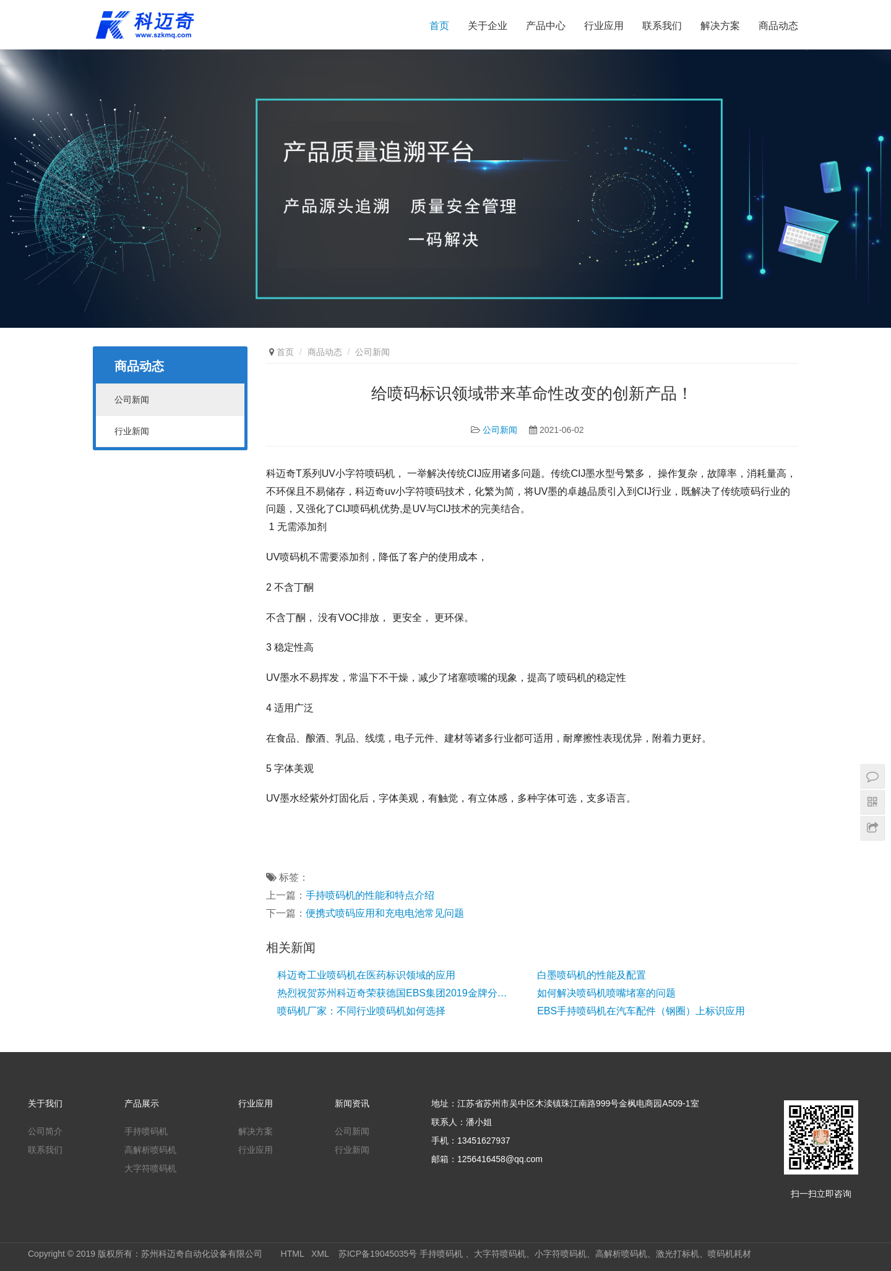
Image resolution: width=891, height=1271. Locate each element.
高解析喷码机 (150, 1150)
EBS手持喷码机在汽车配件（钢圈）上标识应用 (641, 1011)
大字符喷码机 (150, 1168)
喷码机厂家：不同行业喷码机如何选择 (361, 1011)
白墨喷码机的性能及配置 (591, 975)
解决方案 (720, 25)
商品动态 (778, 25)
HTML (292, 1254)
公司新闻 (500, 430)
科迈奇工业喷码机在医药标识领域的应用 (366, 975)
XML (320, 1254)
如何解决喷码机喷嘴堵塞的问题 (606, 993)
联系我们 (662, 25)
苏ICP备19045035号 (378, 1254)
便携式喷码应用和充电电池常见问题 (385, 913)
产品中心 (546, 25)
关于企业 (487, 25)
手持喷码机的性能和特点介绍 (370, 895)
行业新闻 (131, 431)
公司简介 (45, 1131)
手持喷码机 (146, 1131)
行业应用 (604, 25)
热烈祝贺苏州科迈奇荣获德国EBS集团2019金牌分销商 (394, 993)
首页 (439, 25)
